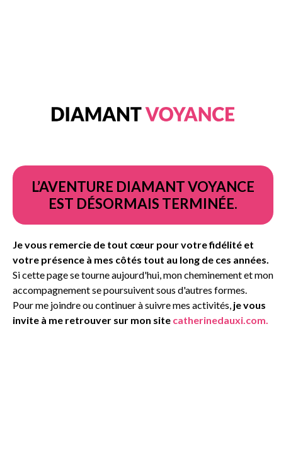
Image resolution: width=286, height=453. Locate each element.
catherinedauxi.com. (220, 320)
